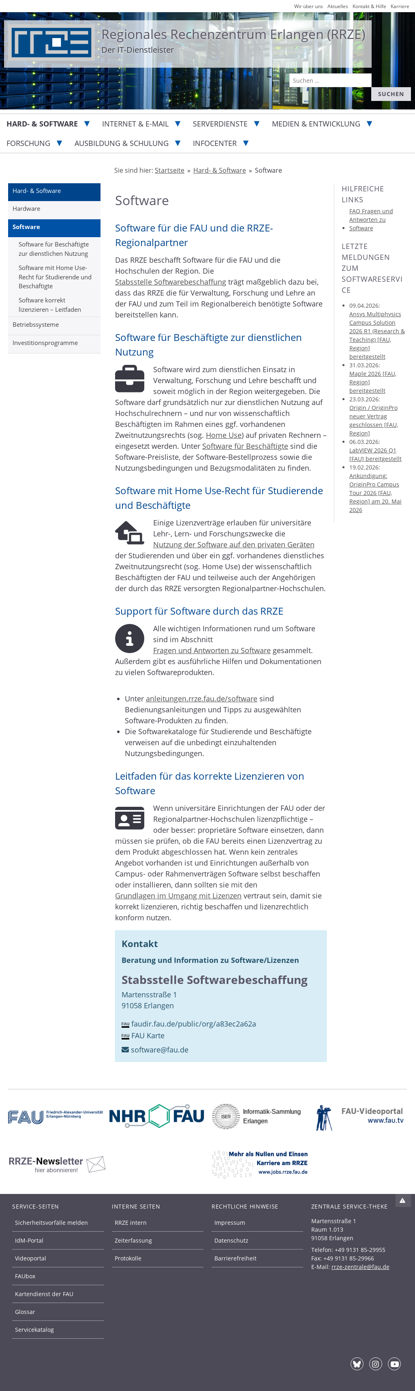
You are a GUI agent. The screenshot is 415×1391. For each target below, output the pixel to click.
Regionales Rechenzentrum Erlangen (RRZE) (233, 34)
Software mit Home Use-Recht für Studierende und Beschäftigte (55, 277)
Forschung (28, 143)
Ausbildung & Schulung (122, 143)
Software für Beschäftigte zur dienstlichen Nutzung (54, 248)
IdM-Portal (29, 1240)
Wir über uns (308, 6)
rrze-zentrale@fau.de (360, 1267)
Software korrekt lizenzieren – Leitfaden (50, 304)
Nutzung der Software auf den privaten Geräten (233, 544)
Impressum (229, 1222)
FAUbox (25, 1276)
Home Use (224, 435)
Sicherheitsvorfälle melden (51, 1222)
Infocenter (215, 143)
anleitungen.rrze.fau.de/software (201, 698)
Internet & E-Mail (135, 124)
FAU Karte (148, 1035)
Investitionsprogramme (45, 343)
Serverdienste (220, 124)
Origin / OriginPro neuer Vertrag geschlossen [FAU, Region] (373, 420)
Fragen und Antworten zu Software (212, 650)
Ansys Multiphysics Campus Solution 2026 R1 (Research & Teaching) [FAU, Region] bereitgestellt (377, 335)
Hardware (26, 208)
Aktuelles (337, 6)
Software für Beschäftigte (245, 446)
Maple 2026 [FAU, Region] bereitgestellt (372, 382)
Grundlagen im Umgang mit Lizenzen (178, 895)
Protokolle (128, 1258)
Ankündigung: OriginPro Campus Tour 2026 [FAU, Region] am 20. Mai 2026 (375, 493)
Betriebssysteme (36, 324)
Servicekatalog (34, 1329)
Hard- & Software (42, 124)
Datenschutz (231, 1240)
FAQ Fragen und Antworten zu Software (371, 219)
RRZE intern (131, 1222)
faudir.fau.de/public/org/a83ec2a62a (193, 1024)
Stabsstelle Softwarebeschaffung (170, 282)
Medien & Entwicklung (316, 124)
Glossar (25, 1312)
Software (26, 227)
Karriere (400, 6)
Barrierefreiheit (235, 1258)
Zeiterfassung (133, 1240)
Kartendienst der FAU (44, 1294)
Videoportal (30, 1258)
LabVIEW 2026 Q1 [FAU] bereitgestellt (375, 454)
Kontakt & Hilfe (369, 6)
